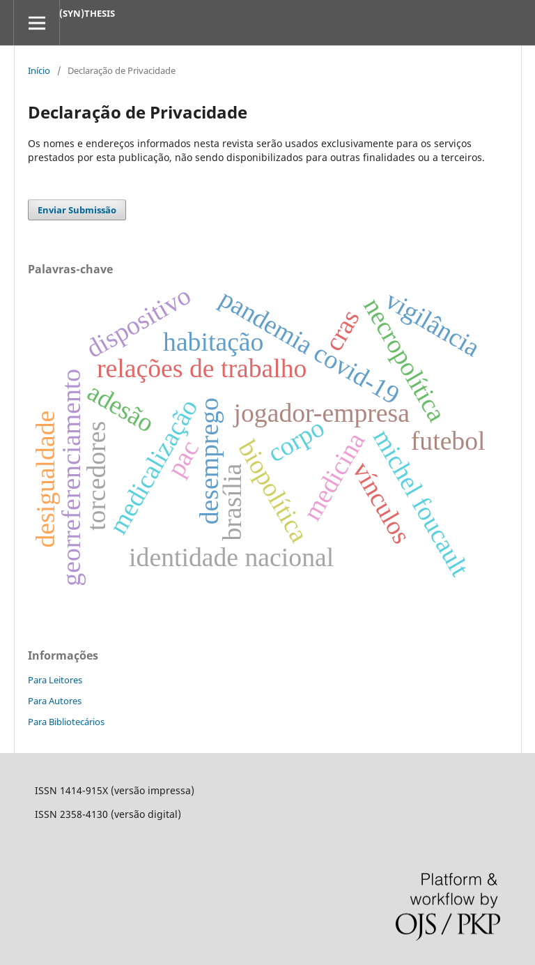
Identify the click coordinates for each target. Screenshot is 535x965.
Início (39, 70)
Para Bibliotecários (66, 721)
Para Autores (55, 700)
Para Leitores (55, 680)
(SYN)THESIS (87, 13)
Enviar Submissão (77, 210)
